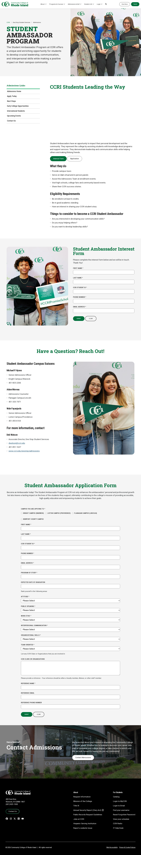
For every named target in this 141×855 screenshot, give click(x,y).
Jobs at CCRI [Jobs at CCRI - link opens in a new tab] (78, 819)
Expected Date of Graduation (33, 582)
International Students (16, 111)
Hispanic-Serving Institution (84, 823)
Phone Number (79, 297)
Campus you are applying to (33, 509)
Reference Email (27, 693)
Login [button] (98, 4)
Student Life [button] (88, 4)
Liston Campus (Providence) (58, 513)
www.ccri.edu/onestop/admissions (24, 451)
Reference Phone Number (31, 703)
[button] (106, 4)
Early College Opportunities (18, 106)
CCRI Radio (117, 823)
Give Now (125, 4)
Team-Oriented (27, 645)
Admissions (37, 22)
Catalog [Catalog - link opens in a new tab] (116, 797)
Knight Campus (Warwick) (32, 513)
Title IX (76, 806)
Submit (79, 318)
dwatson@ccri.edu (17, 443)
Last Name (78, 278)
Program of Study (29, 573)
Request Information (82, 797)
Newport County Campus (32, 519)
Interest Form (58, 159)
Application (74, 159)
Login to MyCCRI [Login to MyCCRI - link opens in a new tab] (120, 801)
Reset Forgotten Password (124, 814)
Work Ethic (26, 616)
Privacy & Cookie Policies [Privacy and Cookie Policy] (127, 847)
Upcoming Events (14, 116)
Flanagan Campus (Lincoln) (84, 513)
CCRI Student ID (80, 287)
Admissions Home (14, 91)
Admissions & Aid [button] (73, 4)
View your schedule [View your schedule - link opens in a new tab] (121, 819)
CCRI (8, 22)
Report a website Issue (82, 828)
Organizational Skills (31, 635)
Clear (91, 318)
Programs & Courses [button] (56, 4)
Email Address (79, 307)
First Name (78, 268)
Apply (135, 4)
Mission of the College (82, 801)
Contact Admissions (83, 757)
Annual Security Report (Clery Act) (87, 810)
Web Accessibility (112, 847)
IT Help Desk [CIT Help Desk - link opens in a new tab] (118, 828)
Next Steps (11, 101)
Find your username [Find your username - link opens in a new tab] (121, 810)
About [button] (43, 4)
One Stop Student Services (21, 22)
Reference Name (28, 683)
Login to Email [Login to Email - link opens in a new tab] (119, 806)
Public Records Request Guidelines (87, 814)
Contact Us (11, 121)
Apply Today (12, 96)
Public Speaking (28, 606)
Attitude (25, 597)
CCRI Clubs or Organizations (33, 659)
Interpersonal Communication (34, 625)
